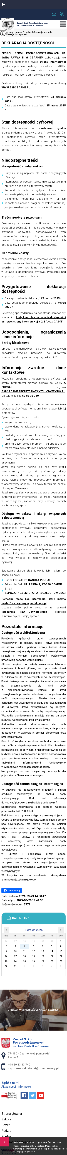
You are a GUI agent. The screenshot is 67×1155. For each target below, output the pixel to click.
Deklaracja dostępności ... (15, 34)
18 (24, 956)
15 (61, 951)
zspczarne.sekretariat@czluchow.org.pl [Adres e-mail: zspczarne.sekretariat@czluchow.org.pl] (33, 1068)
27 (42, 961)
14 (52, 951)
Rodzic (6, 1131)
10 (15, 951)
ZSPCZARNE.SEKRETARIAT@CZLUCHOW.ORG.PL (33, 391)
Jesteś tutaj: (8, 32)
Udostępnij (12, 890)
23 (6, 961)
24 (15, 961)
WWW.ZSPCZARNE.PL (15, 87)
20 (42, 956)
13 (42, 951)
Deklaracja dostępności (27, 43)
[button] (3, 4)
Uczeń (6, 1125)
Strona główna (11, 1113)
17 (15, 956)
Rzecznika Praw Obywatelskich (24, 611)
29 (61, 961)
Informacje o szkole (41, 32)
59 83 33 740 (30, 395)
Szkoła (25, 32)
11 (24, 951)
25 (24, 961)
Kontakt (6, 1136)
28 (52, 961)
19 (33, 956)
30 (6, 966)
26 (33, 961)
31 (15, 966)
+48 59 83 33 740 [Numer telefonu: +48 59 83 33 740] (19, 1064)
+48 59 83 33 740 (62, 14)
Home (18, 32)
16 (6, 956)
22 (61, 956)
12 (33, 951)
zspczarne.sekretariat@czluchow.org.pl (54, 14)
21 (52, 956)
